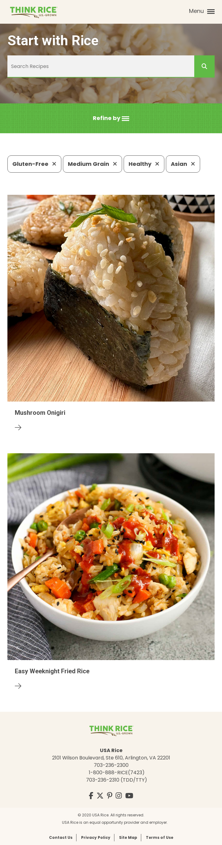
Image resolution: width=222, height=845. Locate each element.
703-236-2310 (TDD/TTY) (116, 779)
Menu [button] (202, 11)
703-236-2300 (111, 765)
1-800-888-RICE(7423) (117, 772)
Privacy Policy (95, 837)
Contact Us (60, 837)
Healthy (144, 164)
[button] (111, 118)
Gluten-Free (34, 164)
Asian (183, 164)
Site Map (128, 837)
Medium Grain (92, 164)
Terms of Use (159, 837)
